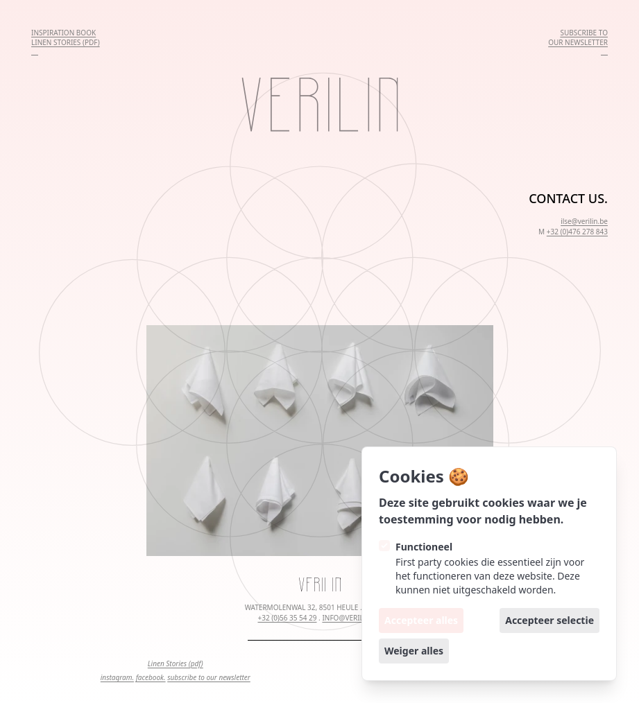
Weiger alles (413, 650)
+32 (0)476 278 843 (577, 231)
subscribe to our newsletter (208, 677)
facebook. (151, 677)
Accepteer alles (421, 620)
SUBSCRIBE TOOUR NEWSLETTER (578, 37)
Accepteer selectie (549, 620)
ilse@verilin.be (584, 221)
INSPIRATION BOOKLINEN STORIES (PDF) (65, 37)
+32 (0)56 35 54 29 (286, 618)
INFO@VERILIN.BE (351, 618)
